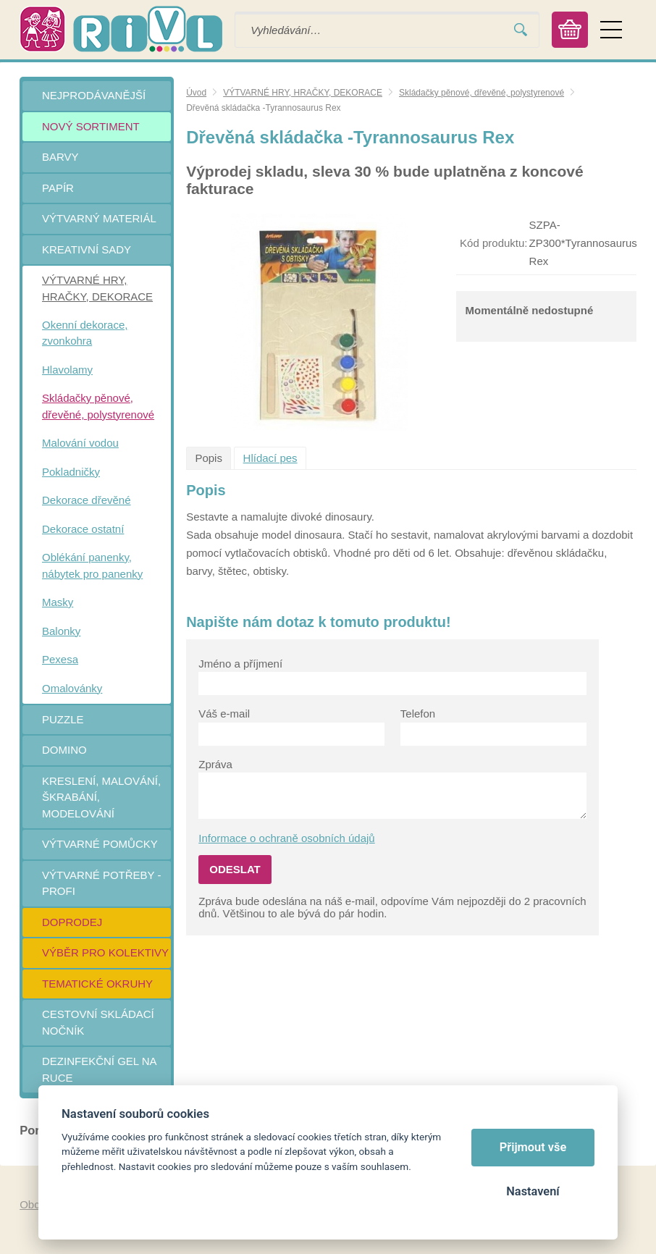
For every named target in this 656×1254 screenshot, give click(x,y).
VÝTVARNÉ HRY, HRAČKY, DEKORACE (302, 93)
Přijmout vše (533, 1147)
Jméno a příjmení (240, 663)
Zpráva (215, 764)
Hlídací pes (270, 458)
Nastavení (532, 1191)
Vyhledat (520, 30)
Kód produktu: (493, 243)
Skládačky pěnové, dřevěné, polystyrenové (481, 93)
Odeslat (235, 869)
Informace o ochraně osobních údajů (286, 838)
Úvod (196, 93)
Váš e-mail (224, 713)
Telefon (417, 713)
